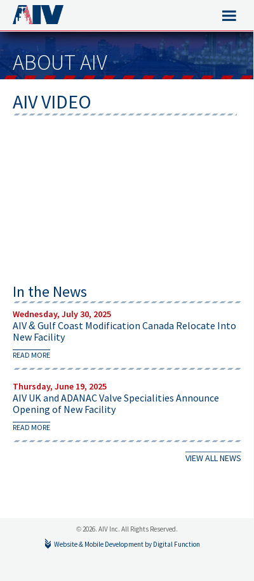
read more (31, 355)
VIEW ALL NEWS (213, 458)
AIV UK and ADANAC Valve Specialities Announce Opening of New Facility (116, 403)
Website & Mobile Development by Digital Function (127, 544)
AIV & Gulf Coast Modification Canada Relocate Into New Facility (124, 331)
